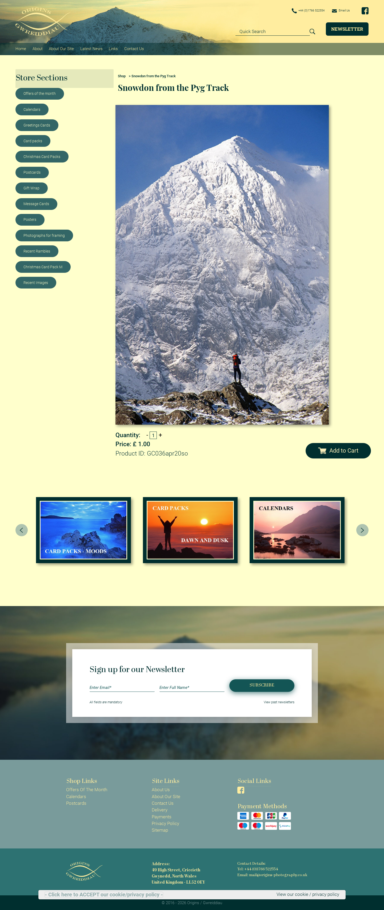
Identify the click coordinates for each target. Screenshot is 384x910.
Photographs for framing (44, 234)
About (37, 48)
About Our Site (61, 48)
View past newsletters (279, 701)
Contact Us (133, 48)
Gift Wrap (31, 187)
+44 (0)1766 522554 (300, 11)
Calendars (31, 108)
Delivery (159, 809)
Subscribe (262, 684)
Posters (29, 219)
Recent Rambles (36, 250)
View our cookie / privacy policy (308, 894)
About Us (161, 788)
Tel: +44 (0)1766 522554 (257, 868)
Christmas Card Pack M (42, 266)
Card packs (32, 140)
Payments (161, 815)
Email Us (339, 11)
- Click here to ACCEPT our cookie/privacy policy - (104, 894)
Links (112, 48)
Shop (122, 75)
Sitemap (160, 829)
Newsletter (347, 29)
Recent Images (35, 281)
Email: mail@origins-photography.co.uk (271, 874)
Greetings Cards (36, 124)
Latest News (91, 48)
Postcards (32, 171)
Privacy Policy (165, 822)
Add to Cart (338, 449)
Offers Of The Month (86, 788)
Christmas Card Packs (41, 155)
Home (20, 48)
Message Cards (36, 203)
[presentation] (21, 529)
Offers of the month (39, 93)
